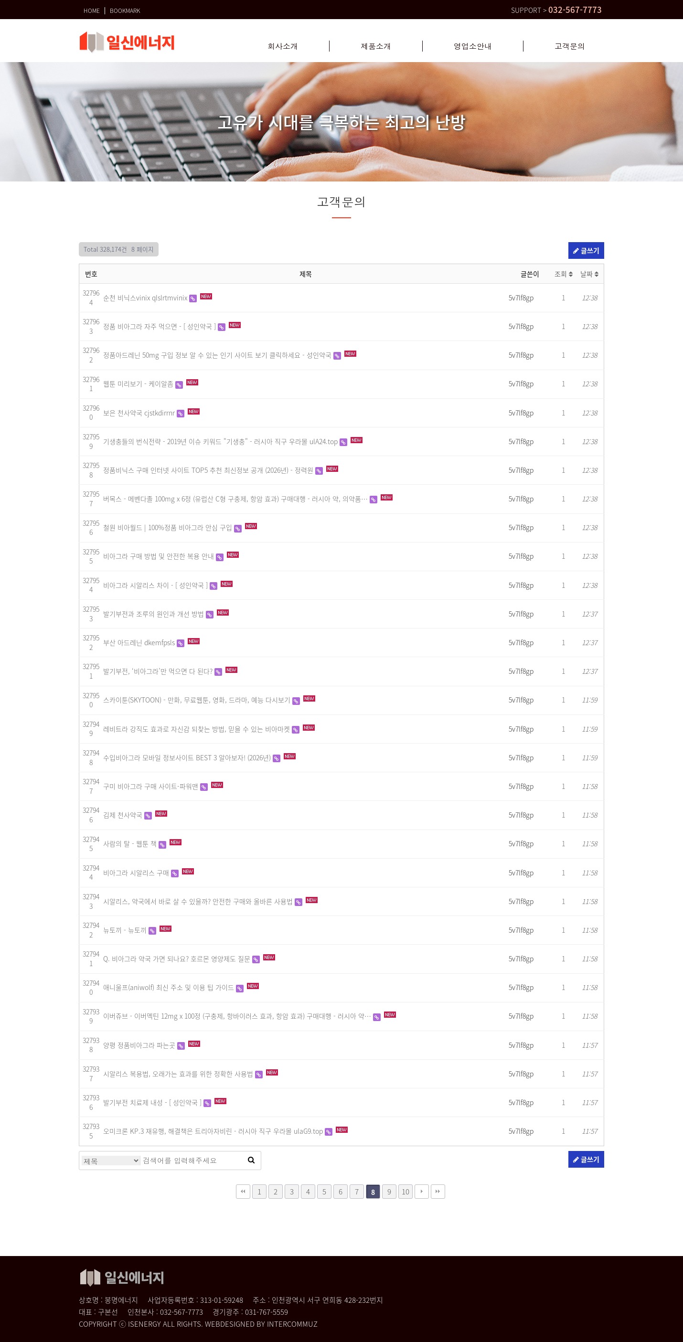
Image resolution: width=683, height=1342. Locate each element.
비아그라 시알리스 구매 (137, 872)
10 (405, 1191)
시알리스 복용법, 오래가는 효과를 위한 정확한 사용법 (179, 1073)
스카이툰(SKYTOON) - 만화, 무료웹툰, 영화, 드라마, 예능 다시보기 (197, 699)
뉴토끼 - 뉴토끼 (126, 930)
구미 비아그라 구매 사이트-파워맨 (151, 786)
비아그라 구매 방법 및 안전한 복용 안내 (159, 556)
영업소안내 (473, 47)
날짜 (589, 273)
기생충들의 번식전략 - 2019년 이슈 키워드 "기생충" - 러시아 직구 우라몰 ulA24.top (221, 441)
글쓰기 (586, 250)
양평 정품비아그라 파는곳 (140, 1045)
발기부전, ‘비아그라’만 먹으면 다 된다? (158, 671)
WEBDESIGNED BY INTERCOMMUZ (261, 1324)
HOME (92, 8)
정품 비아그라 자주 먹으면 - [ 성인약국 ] (160, 326)
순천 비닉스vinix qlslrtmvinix (146, 297)
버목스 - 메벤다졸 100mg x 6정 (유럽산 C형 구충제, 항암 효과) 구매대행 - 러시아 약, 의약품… (236, 498)
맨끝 (438, 1191)
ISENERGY (144, 1324)
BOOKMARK (125, 8)
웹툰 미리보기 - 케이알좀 (139, 383)
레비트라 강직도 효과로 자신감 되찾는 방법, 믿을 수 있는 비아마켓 (197, 729)
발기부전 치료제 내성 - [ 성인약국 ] (153, 1102)
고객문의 (570, 47)
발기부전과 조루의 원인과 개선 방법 (154, 613)
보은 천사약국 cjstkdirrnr (140, 412)
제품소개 (376, 47)
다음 (422, 1191)
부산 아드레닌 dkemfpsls (140, 642)
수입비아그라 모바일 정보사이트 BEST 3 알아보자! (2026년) (188, 757)
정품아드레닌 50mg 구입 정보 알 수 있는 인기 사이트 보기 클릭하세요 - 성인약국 (218, 355)
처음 (243, 1191)
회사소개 (282, 47)
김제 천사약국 (123, 815)
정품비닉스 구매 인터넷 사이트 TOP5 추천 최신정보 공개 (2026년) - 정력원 (209, 470)
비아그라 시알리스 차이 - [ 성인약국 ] (156, 585)
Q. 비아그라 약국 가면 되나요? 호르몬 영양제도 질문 (177, 958)
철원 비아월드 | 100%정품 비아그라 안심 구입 (168, 527)
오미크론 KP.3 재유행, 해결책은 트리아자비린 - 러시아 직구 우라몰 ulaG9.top (214, 1131)
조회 (564, 273)
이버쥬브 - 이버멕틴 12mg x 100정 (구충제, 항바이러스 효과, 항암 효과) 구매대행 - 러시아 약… (238, 1016)
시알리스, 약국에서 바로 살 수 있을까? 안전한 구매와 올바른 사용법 (199, 901)
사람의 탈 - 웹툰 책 (131, 843)
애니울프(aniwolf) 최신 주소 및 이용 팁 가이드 (169, 987)
